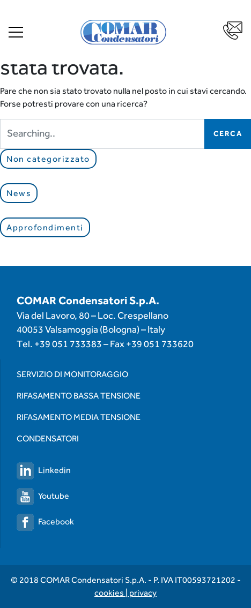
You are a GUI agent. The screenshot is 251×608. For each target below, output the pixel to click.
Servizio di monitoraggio (72, 374)
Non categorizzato (48, 159)
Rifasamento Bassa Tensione (79, 396)
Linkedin (44, 470)
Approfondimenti (45, 227)
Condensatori (48, 438)
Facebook (45, 521)
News (18, 193)
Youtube (43, 496)
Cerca (227, 133)
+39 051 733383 (68, 343)
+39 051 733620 (160, 343)
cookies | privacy (125, 593)
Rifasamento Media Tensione (79, 417)
